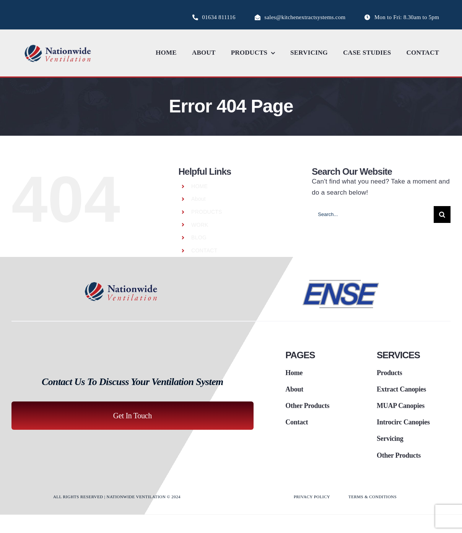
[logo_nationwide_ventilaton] (58, 46)
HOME (199, 186)
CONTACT (204, 250)
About (198, 199)
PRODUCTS (206, 212)
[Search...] (373, 214)
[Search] (442, 214)
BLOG (199, 237)
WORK (199, 225)
